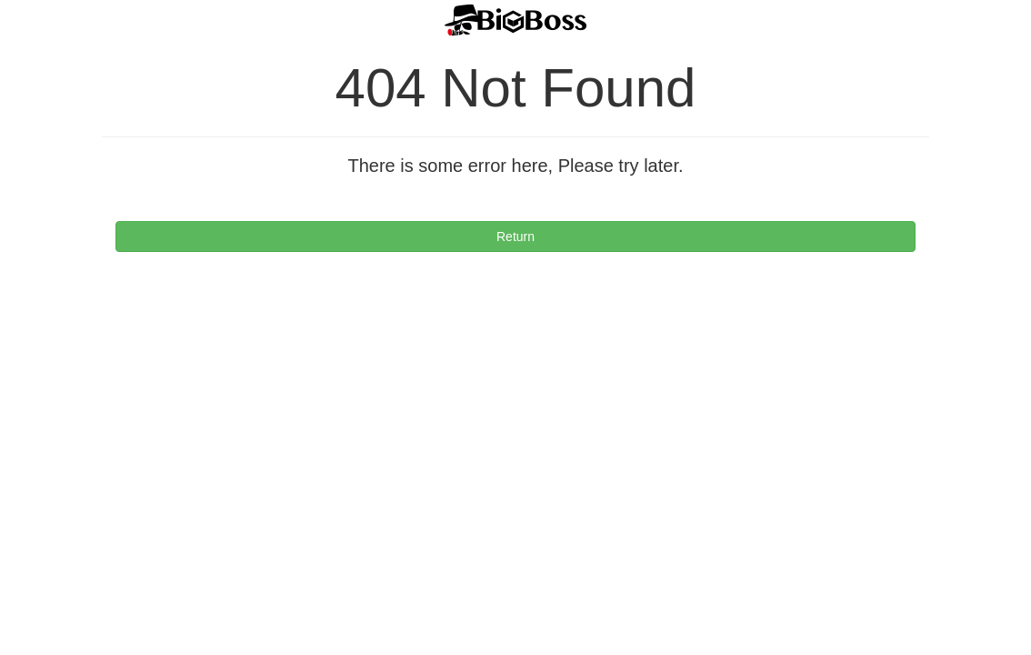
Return (515, 236)
